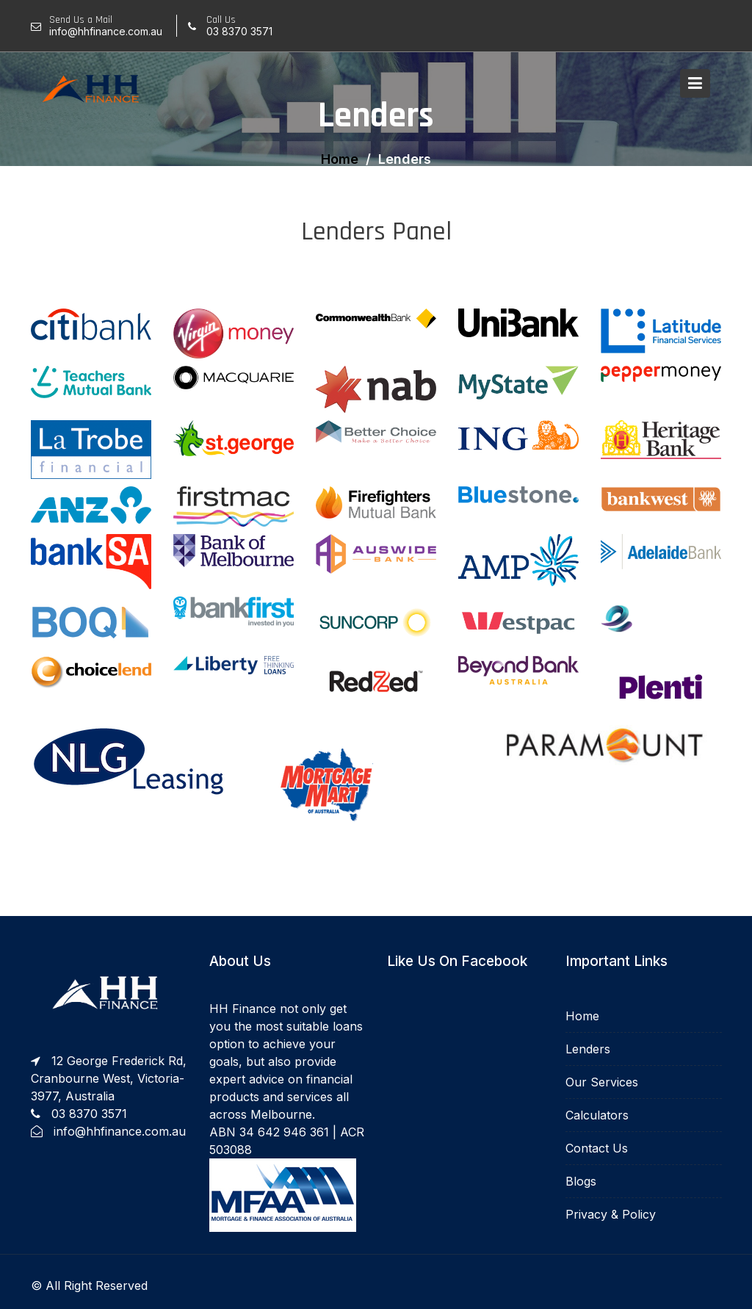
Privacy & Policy (610, 1212)
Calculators (597, 1114)
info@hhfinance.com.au (119, 1129)
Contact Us (597, 1147)
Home (582, 1016)
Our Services (602, 1082)
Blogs (581, 1179)
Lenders (588, 1049)
